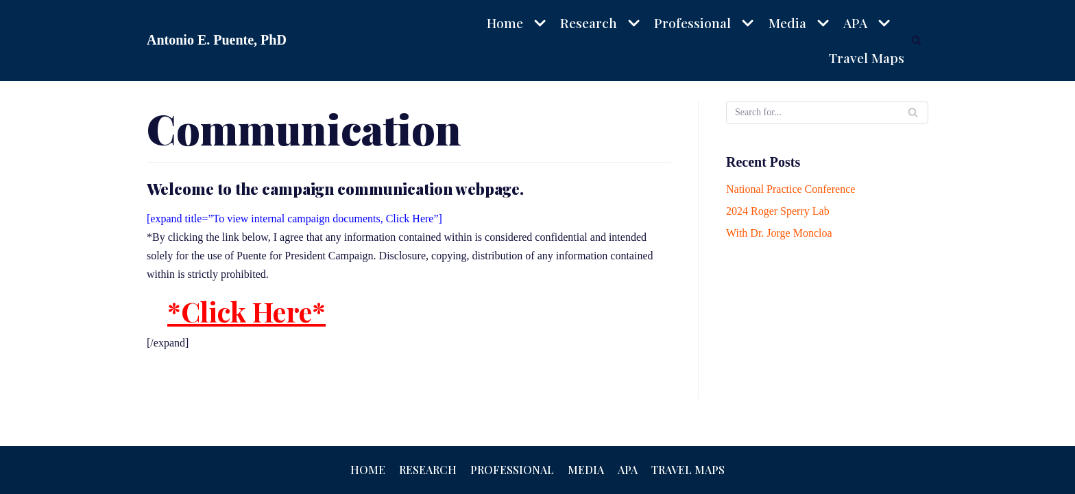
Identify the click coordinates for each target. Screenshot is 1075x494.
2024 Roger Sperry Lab (778, 211)
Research (428, 469)
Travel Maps (867, 58)
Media (586, 469)
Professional (512, 469)
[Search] (916, 40)
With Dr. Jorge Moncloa (779, 233)
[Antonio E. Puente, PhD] (217, 40)
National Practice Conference (790, 189)
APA (628, 469)
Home (367, 469)
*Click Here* (246, 311)
